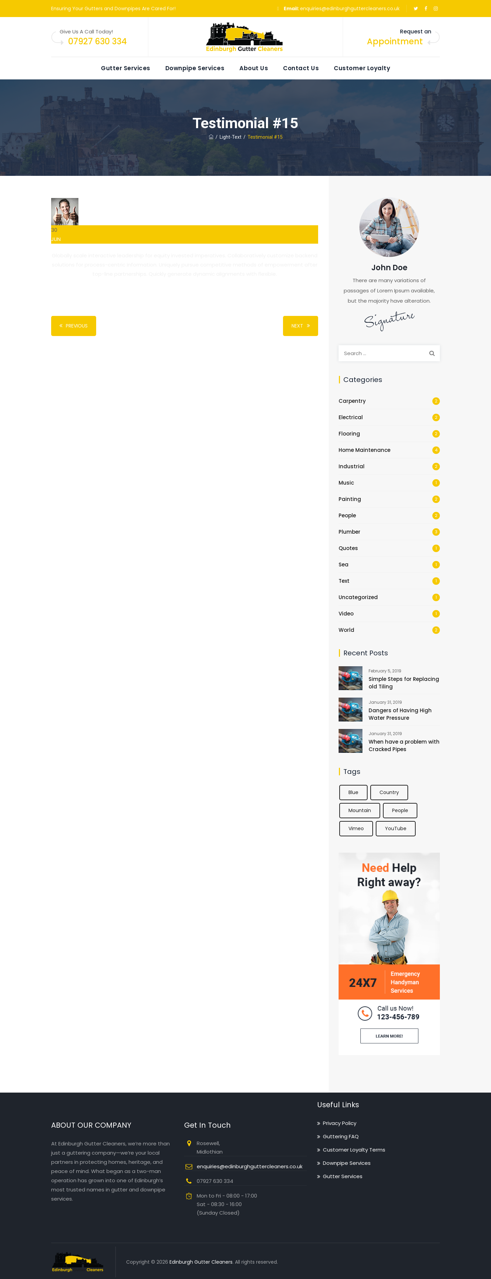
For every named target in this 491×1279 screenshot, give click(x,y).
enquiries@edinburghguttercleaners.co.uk (350, 8)
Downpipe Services (195, 68)
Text (344, 580)
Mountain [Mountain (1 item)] (359, 810)
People (347, 515)
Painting (350, 499)
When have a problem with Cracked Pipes (404, 745)
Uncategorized (358, 597)
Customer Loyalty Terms (354, 1149)
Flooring (349, 433)
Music (346, 482)
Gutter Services (125, 68)
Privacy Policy (339, 1123)
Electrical (351, 417)
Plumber (349, 531)
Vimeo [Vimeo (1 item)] (356, 828)
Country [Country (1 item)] (389, 792)
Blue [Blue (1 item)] (353, 792)
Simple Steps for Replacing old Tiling (404, 682)
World (346, 630)
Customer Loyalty (362, 68)
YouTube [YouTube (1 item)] (395, 828)
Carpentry (352, 401)
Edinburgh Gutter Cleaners (201, 1262)
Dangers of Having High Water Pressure (400, 714)
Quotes (348, 548)
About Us (253, 68)
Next (302, 326)
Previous (72, 326)
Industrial (351, 466)
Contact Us (301, 68)
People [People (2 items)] (400, 810)
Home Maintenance (364, 450)
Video (346, 613)
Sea (343, 564)
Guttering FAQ (341, 1136)
